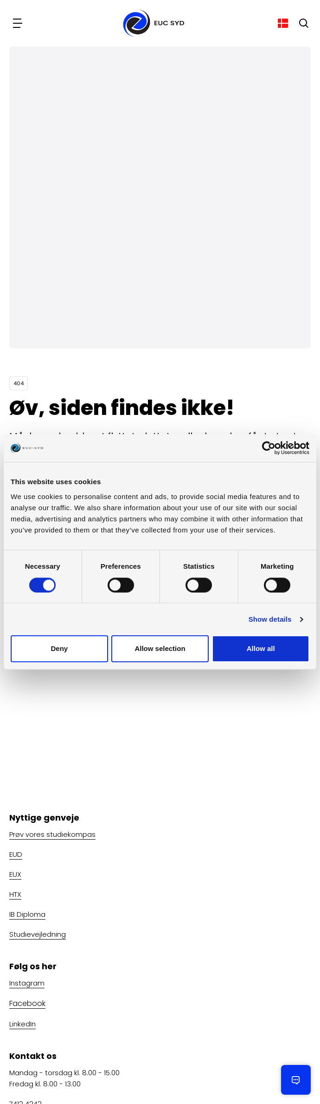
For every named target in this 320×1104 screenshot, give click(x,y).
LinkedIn (22, 1024)
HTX (15, 894)
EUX (15, 874)
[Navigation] (18, 23)
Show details (270, 619)
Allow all (261, 649)
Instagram (27, 983)
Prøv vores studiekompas (52, 834)
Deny (59, 649)
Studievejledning (37, 934)
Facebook (27, 1003)
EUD (15, 854)
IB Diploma (27, 914)
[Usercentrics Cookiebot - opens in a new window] (268, 448)
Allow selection (159, 649)
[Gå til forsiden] (151, 23)
